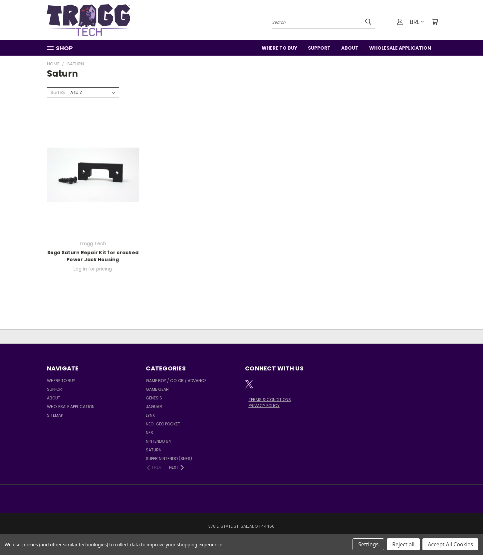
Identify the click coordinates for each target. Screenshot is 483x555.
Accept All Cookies (450, 544)
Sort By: (58, 92)
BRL (417, 22)
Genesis (154, 398)
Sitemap (55, 415)
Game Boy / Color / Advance (176, 380)
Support (319, 48)
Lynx (150, 415)
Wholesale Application (400, 48)
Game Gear (157, 389)
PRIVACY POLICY (264, 405)
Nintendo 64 (158, 441)
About (350, 48)
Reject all (403, 544)
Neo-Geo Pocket (163, 424)
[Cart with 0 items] (434, 21)
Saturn (153, 450)
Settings (368, 544)
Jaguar (154, 406)
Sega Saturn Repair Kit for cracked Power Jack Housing (93, 256)
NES (149, 432)
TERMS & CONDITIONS (270, 399)
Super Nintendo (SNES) (169, 458)
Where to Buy (279, 48)
